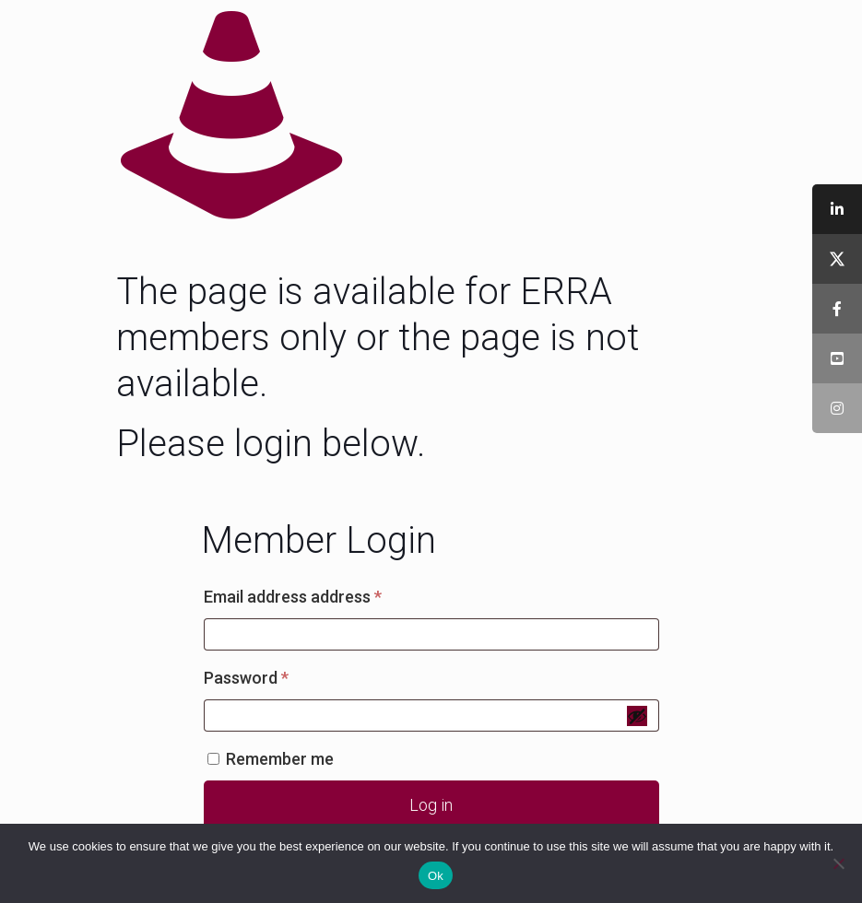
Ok (435, 876)
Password (279, 674)
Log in (431, 805)
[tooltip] (837, 209)
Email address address (325, 593)
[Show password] (637, 716)
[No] (839, 863)
